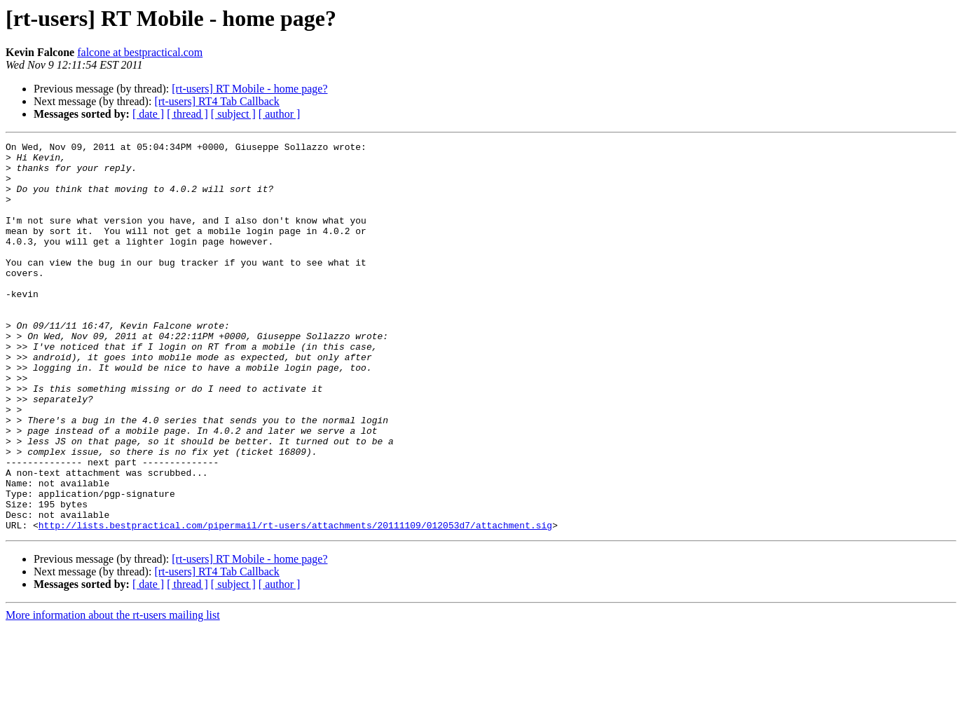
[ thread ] (187, 114)
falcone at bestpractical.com (139, 52)
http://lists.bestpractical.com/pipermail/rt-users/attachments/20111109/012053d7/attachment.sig (295, 602)
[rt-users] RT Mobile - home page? (249, 89)
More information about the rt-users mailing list (113, 693)
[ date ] (148, 114)
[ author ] (280, 114)
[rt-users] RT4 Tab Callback (216, 101)
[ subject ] (233, 114)
